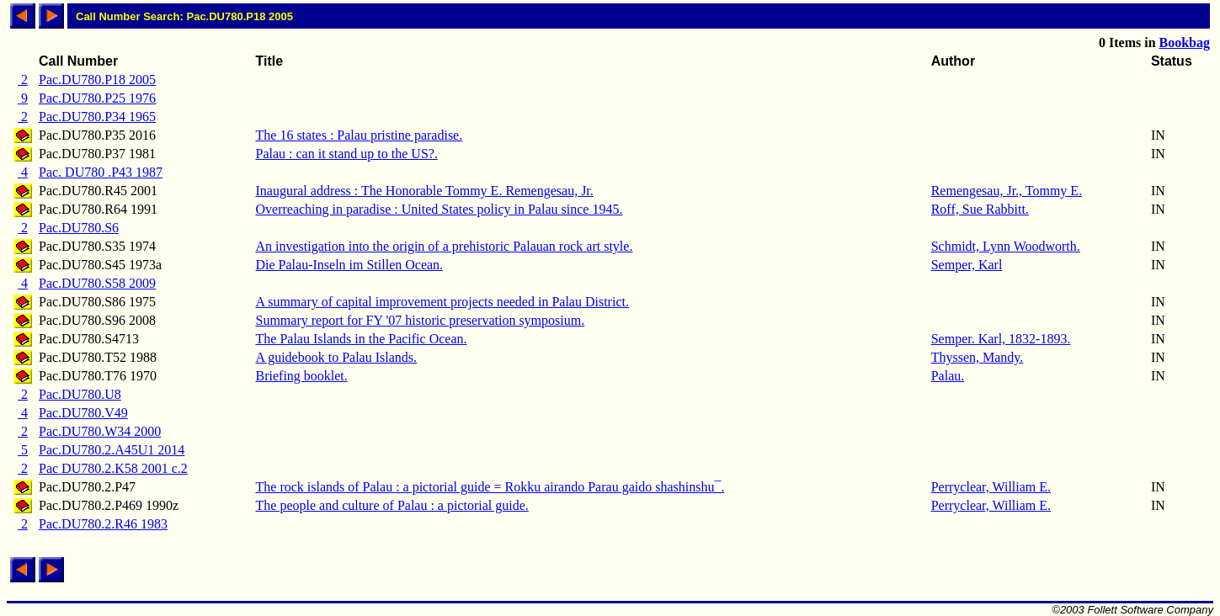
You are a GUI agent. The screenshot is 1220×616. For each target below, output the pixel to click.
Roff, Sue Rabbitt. (980, 209)
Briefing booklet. (302, 376)
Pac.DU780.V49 (83, 413)
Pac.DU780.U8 (80, 394)
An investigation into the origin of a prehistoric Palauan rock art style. (444, 246)
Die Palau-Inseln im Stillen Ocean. (350, 265)
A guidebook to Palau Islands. (337, 357)
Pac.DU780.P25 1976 (97, 98)
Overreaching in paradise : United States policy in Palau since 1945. (439, 209)
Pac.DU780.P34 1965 (97, 116)
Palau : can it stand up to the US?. (347, 153)
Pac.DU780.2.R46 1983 (103, 524)
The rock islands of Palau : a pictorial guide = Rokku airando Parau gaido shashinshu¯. (490, 487)
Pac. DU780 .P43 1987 (100, 172)
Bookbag (1184, 42)
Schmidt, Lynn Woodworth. (1005, 246)
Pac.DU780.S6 (79, 227)
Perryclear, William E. (991, 487)
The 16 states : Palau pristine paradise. (359, 135)
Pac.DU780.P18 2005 (97, 79)
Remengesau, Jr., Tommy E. (1006, 190)
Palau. (948, 376)
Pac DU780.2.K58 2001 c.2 (113, 468)
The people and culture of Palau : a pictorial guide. (392, 505)
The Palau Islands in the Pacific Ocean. (361, 339)
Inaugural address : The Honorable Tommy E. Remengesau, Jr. (425, 190)
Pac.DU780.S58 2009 (97, 283)
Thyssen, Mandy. (977, 357)
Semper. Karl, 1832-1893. (1001, 339)
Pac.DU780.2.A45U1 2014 (111, 450)
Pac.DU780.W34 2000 (100, 431)
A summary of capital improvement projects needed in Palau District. (442, 302)
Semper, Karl (967, 265)
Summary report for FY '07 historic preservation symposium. (420, 320)
